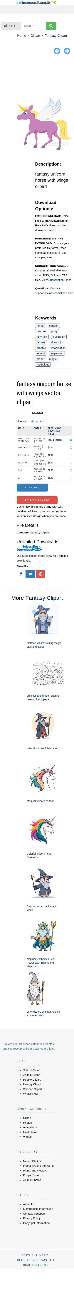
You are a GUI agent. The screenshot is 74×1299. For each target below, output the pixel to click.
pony (54, 331)
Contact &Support (34, 1213)
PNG (20, 470)
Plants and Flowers (35, 1170)
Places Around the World (38, 1165)
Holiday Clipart (32, 1084)
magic (53, 359)
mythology (43, 364)
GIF (19, 478)
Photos (27, 1122)
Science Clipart (32, 1089)
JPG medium (23, 455)
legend (41, 353)
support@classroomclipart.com (54, 293)
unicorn (41, 331)
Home (21, 36)
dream (55, 342)
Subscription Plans (33, 555)
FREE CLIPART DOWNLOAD (24, 440)
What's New (30, 1093)
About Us (29, 1204)
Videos (27, 1136)
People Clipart (32, 1079)
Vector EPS (23, 447)
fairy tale (42, 336)
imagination (58, 347)
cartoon (53, 325)
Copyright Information (36, 1223)
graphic (41, 347)
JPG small (22, 462)
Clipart (35, 36)
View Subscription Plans (56, 279)
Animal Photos (32, 1179)
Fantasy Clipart (56, 36)
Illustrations (30, 1132)
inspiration (57, 353)
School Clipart (31, 1070)
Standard (40, 421)
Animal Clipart (31, 1074)
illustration (59, 336)
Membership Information (38, 1208)
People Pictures (33, 1175)
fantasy (41, 342)
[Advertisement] (37, 76)
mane (40, 359)
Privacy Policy (31, 1218)
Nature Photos (32, 1161)
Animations (30, 1127)
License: (22, 421)
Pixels (37, 428)
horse (40, 325)
